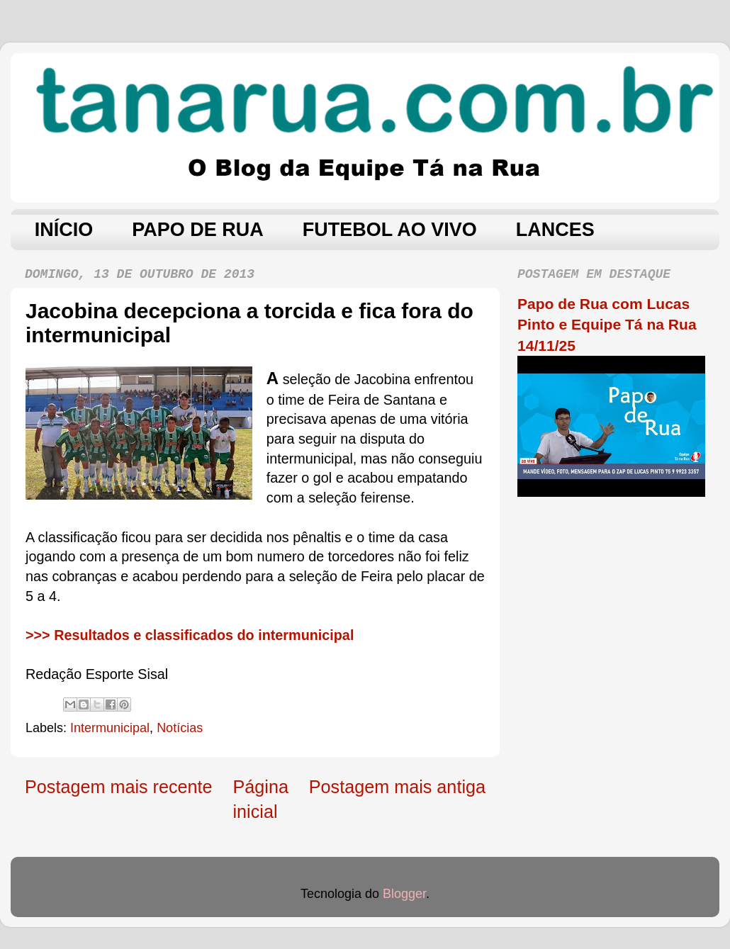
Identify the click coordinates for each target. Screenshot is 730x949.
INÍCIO (64, 229)
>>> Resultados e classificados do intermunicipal (190, 635)
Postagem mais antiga (397, 787)
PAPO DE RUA (198, 229)
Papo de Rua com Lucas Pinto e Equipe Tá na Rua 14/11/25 (607, 325)
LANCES (555, 229)
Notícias (180, 728)
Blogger (404, 894)
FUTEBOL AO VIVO (390, 229)
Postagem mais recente (119, 787)
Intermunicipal (110, 728)
